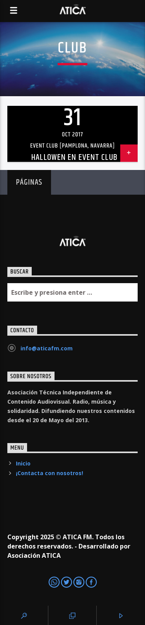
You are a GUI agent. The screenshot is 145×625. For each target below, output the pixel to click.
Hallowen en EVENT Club (74, 157)
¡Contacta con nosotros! (49, 473)
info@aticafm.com (46, 348)
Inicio (23, 463)
